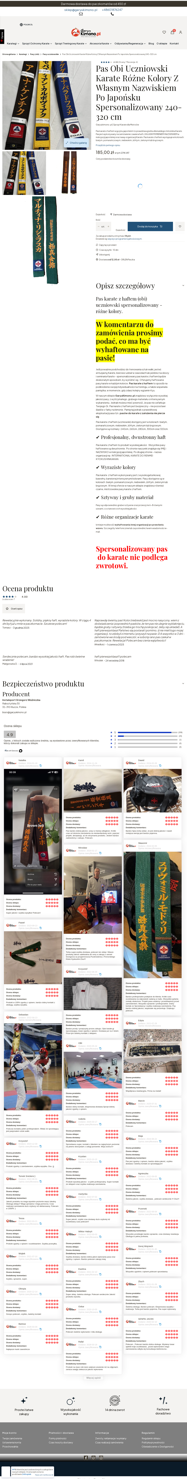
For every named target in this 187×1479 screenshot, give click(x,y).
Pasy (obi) (34, 54)
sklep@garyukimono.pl (80, 10)
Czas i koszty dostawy (61, 1442)
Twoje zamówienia (12, 1438)
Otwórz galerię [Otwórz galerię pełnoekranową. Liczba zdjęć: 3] (76, 142)
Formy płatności (57, 1438)
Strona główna (8, 54)
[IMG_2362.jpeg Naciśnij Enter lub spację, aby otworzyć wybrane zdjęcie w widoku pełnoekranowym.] (46, 105)
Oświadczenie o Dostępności (158, 1446)
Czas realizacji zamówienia (109, 1442)
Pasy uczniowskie (51, 54)
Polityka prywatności (153, 1442)
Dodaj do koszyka (149, 226)
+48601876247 (112, 9)
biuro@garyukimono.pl (14, 712)
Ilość (98, 219)
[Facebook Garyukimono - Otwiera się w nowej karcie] (86, 1458)
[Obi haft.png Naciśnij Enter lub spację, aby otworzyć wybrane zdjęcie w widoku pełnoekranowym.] (46, 240)
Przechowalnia (10, 1446)
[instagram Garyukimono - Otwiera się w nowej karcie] (101, 1458)
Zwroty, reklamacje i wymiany (110, 1438)
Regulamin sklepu (151, 1438)
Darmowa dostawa (122, 214)
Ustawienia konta (11, 1442)
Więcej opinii (93, 1378)
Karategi (23, 54)
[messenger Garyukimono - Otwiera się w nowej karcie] (93, 1458)
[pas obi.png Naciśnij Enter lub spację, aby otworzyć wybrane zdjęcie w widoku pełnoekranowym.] (69, 173)
